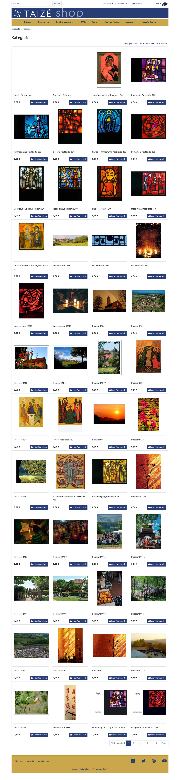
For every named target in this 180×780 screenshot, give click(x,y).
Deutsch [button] (107, 4)
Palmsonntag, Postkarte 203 (27, 152)
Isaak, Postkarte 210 (101, 209)
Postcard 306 (137, 383)
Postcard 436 (20, 496)
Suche (57, 4)
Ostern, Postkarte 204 (63, 152)
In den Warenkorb (39, 102)
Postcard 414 (98, 439)
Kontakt (30, 761)
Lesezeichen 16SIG (62, 326)
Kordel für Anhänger (24, 95)
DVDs (83, 22)
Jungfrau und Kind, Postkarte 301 (108, 95)
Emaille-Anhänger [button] (65, 22)
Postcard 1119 (99, 614)
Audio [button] (94, 22)
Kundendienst (44, 761)
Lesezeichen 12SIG (23, 326)
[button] (162, 3)
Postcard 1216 (138, 670)
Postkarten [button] (43, 22)
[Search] (32, 3)
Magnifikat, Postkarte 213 (143, 209)
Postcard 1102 (20, 383)
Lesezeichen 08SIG (140, 265)
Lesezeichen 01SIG (62, 265)
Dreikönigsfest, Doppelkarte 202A (108, 727)
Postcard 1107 (60, 557)
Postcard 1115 (99, 557)
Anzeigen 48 (129, 44)
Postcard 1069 (99, 326)
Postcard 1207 (60, 670)
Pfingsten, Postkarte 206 (143, 152)
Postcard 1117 (20, 614)
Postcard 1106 (20, 557)
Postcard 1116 (138, 557)
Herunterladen (149, 22)
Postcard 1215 (99, 670)
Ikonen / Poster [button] (111, 22)
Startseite (16, 29)
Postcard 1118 (60, 614)
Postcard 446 (20, 727)
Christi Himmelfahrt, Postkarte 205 (109, 152)
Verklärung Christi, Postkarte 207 (30, 209)
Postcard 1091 (138, 326)
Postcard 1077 (99, 383)
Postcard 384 (20, 439)
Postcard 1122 (20, 670)
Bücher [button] (27, 22)
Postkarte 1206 (138, 496)
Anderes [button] (130, 22)
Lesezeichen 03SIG (101, 265)
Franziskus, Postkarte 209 (65, 209)
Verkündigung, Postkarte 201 (106, 496)
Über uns (19, 761)
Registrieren (136, 4)
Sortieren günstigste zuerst (152, 44)
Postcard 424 (137, 439)
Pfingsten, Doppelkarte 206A (145, 727)
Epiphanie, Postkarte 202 (143, 95)
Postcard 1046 (60, 383)
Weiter (164, 743)
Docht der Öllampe (62, 95)
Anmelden (122, 4)
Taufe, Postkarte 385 (63, 439)
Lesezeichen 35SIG (62, 727)
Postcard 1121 (138, 614)
